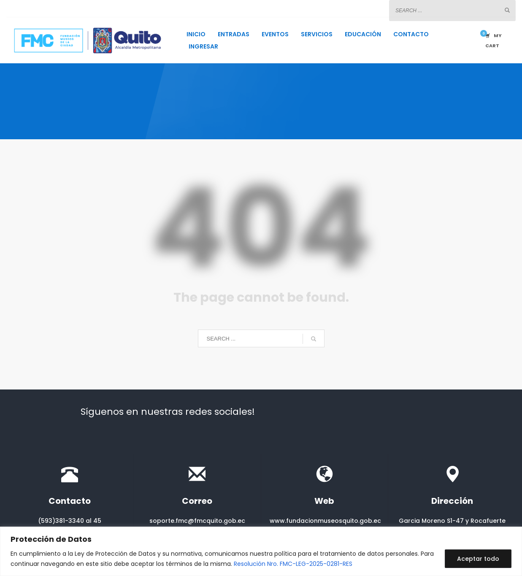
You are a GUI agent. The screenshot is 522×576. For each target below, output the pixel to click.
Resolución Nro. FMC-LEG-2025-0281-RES (293, 564)
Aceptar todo (478, 558)
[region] (261, 551)
